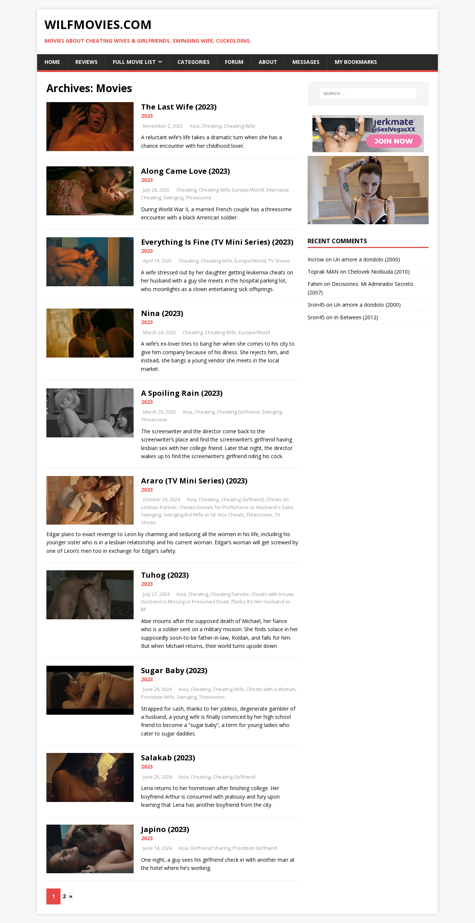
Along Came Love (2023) (185, 171)
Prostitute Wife (157, 697)
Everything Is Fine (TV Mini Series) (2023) (217, 242)
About (268, 61)
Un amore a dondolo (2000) (366, 259)
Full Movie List (134, 61)
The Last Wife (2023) (179, 107)
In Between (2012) (356, 317)
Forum (234, 61)
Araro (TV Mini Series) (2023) (194, 481)
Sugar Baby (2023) (174, 670)
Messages (306, 61)
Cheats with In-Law (272, 594)
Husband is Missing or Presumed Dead (185, 601)
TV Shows (279, 260)
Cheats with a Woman (270, 689)
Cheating (212, 126)
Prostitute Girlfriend (255, 848)
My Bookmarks (356, 61)
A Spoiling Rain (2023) (182, 393)
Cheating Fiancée (229, 594)
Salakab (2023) (168, 758)
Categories (193, 61)
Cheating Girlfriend (238, 411)
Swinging (173, 197)
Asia (194, 126)
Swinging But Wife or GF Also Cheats (203, 514)
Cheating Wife (239, 126)
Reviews (86, 61)
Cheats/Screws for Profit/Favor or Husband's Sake (236, 507)
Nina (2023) (162, 313)
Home (52, 61)
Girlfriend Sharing (210, 848)
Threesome (199, 197)
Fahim (315, 283)
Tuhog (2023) (165, 575)
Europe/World (248, 189)
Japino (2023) (165, 829)
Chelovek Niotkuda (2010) (379, 271)
